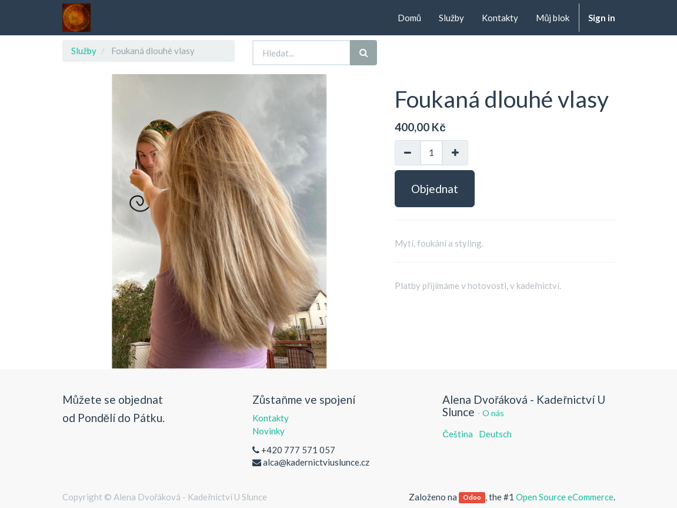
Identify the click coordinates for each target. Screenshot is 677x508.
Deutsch (495, 434)
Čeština (457, 434)
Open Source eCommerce (564, 497)
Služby (83, 50)
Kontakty (270, 418)
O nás (493, 413)
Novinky (268, 431)
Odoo (472, 498)
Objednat (434, 188)
